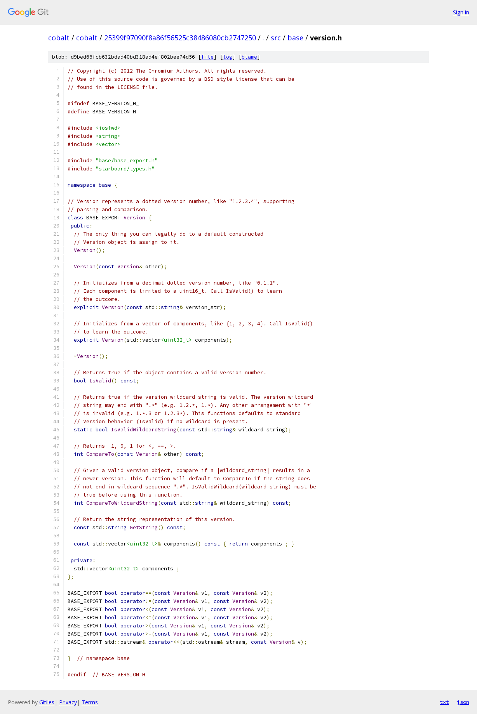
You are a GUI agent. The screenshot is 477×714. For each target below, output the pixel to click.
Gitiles (46, 702)
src (276, 37)
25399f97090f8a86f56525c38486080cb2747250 (180, 37)
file (207, 57)
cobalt (59, 37)
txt (444, 701)
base (295, 37)
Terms (90, 702)
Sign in (461, 12)
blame (249, 57)
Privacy (68, 702)
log (227, 57)
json (463, 701)
